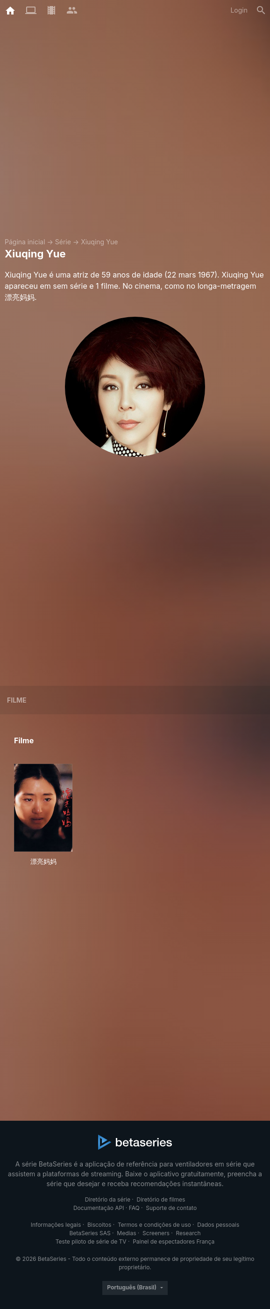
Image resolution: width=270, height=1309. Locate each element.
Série (63, 242)
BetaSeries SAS (90, 1233)
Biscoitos (99, 1224)
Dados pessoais (218, 1224)
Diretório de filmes (161, 1199)
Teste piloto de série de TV (91, 1241)
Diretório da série (107, 1199)
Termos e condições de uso (154, 1224)
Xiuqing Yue (99, 242)
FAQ (134, 1207)
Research (188, 1233)
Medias (126, 1233)
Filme (17, 700)
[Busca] (261, 10)
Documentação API (98, 1207)
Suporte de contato (171, 1207)
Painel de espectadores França (173, 1241)
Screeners (156, 1233)
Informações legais (56, 1224)
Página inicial (25, 242)
